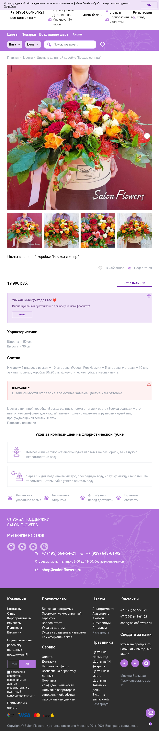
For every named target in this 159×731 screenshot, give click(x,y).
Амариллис (100, 613)
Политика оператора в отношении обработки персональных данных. (59, 694)
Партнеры (14, 627)
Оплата (47, 656)
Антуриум (99, 627)
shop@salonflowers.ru (61, 569)
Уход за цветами (54, 627)
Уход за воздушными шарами (64, 632)
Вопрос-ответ (52, 622)
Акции (77, 34)
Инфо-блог (92, 15)
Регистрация (142, 12)
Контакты (14, 608)
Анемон (98, 618)
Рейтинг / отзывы (114, 10)
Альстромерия (103, 608)
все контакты (23, 18)
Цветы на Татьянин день (99, 684)
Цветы (12, 34)
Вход (139, 17)
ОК (27, 663)
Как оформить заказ (57, 637)
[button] (147, 135)
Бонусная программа (57, 608)
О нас (11, 613)
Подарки (29, 34)
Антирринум (101, 622)
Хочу (22, 314)
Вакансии (14, 632)
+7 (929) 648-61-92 (103, 553)
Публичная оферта (55, 666)
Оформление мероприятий (62, 613)
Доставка (49, 661)
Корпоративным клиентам (117, 19)
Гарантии (48, 618)
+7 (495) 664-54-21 (27, 12)
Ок (149, 5)
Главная (13, 57)
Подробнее (10, 6)
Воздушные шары (54, 34)
